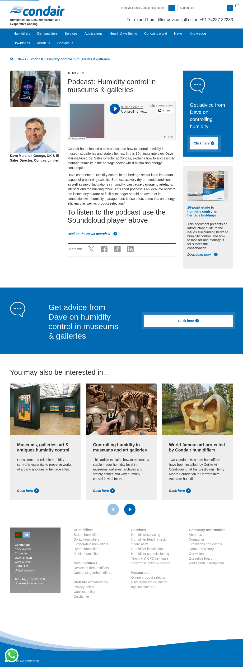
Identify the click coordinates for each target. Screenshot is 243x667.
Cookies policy (84, 592)
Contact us (65, 43)
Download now (202, 254)
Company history (201, 549)
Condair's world (155, 33)
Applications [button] (93, 33)
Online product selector (148, 577)
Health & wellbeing (123, 33)
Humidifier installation (147, 549)
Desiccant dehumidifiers (91, 568)
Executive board (201, 558)
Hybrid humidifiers (87, 549)
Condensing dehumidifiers (93, 573)
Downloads (22, 43)
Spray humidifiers (86, 539)
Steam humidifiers (87, 535)
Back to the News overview (92, 234)
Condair (37, 10)
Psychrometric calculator (149, 582)
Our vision (196, 554)
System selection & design (150, 563)
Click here (204, 143)
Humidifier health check (148, 539)
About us (43, 43)
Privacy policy (84, 587)
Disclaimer (81, 596)
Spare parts (139, 544)
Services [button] (71, 33)
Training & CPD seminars (149, 558)
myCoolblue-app (143, 587)
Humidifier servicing (145, 535)
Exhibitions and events (205, 544)
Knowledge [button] (198, 33)
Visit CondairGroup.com (206, 563)
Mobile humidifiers (87, 554)
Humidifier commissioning (150, 554)
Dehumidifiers (47, 33)
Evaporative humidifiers (91, 544)
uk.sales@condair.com (29, 583)
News (178, 33)
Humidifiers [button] (22, 33)
